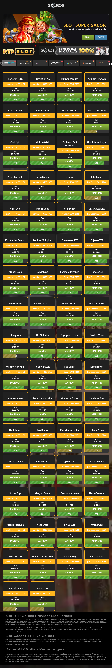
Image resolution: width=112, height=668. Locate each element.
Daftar (101, 37)
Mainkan (15, 94)
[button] (110, 64)
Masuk (88, 37)
